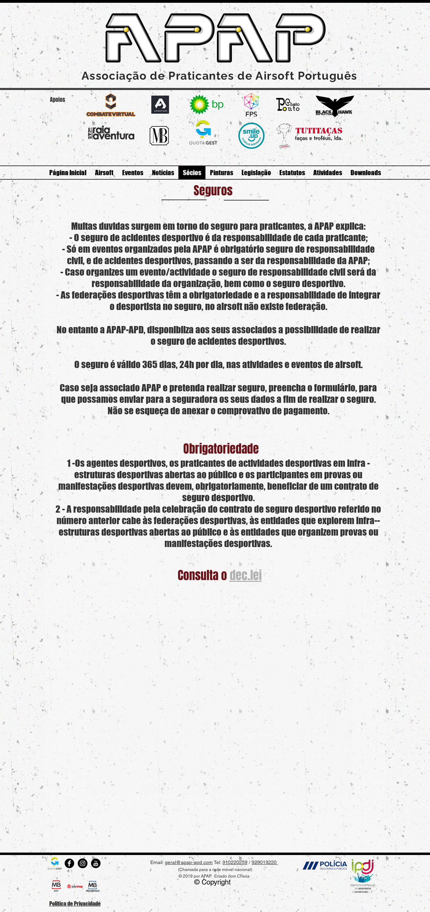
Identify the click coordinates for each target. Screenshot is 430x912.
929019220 (265, 862)
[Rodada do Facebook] (69, 863)
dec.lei (246, 575)
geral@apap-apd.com (189, 862)
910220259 (234, 862)
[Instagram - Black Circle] (82, 863)
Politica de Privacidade (75, 903)
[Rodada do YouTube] (96, 863)
